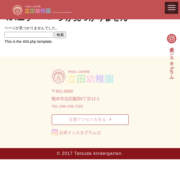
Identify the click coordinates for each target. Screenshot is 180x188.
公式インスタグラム (172, 60)
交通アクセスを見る (90, 119)
